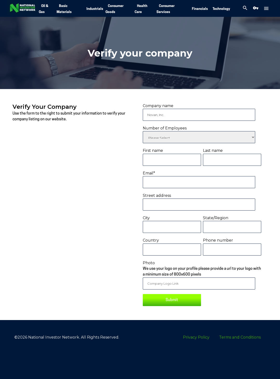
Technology (221, 9)
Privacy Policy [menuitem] (196, 337)
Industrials (94, 9)
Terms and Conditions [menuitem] (240, 337)
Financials (200, 9)
